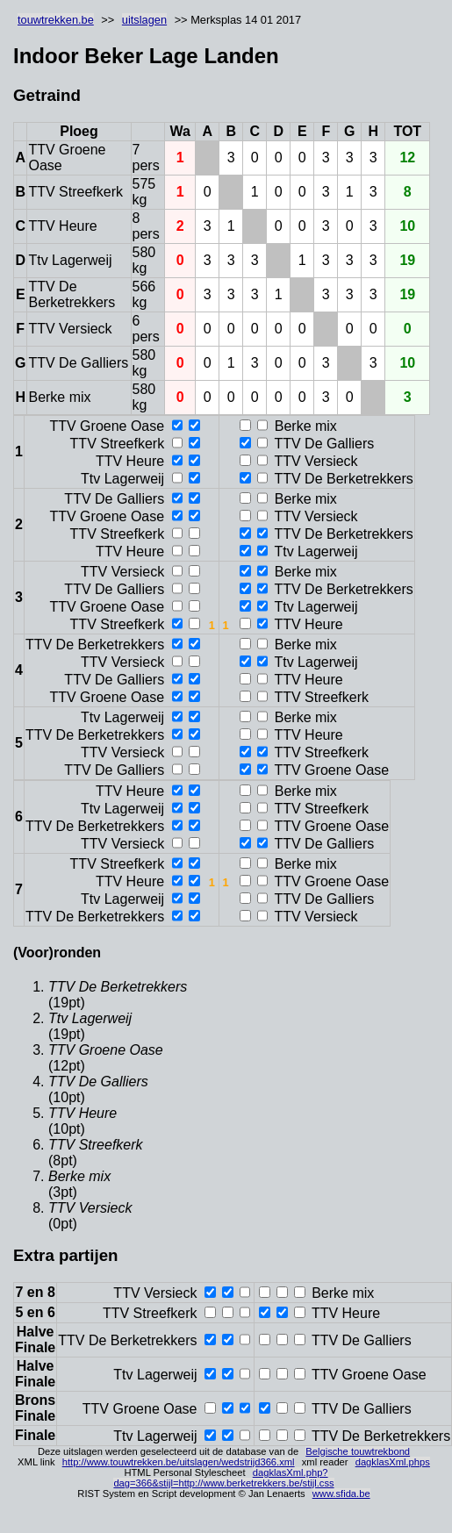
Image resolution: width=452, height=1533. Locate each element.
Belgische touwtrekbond (357, 1451)
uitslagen (144, 19)
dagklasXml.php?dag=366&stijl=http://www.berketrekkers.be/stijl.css (223, 1477)
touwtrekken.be (56, 19)
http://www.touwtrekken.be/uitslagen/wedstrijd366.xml (178, 1462)
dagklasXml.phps (392, 1462)
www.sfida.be (341, 1493)
